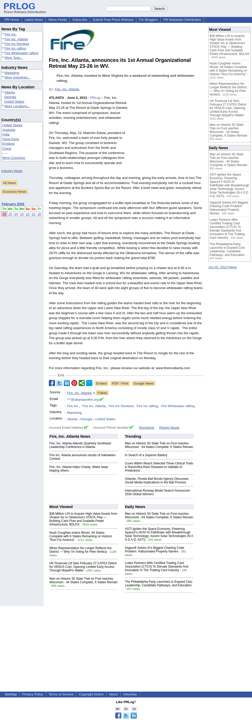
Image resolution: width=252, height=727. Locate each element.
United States (14, 101)
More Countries (13, 158)
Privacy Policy (32, 694)
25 (10, 214)
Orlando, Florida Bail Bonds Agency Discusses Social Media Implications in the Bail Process (156, 480)
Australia (8, 130)
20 (39, 214)
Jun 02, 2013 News (222, 267)
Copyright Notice (91, 694)
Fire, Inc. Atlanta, (67, 89)
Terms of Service (61, 694)
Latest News (33, 20)
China (6, 148)
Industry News (11, 171)
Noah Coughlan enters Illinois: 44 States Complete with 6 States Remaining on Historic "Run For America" (80, 536)
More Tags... (14, 58)
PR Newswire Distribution (182, 20)
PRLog (95, 98)
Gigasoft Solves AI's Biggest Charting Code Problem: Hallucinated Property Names (154, 549)
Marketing (12, 73)
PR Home (12, 20)
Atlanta (9, 92)
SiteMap (11, 694)
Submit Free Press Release (113, 20)
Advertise (130, 694)
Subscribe (79, 20)
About (113, 694)
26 (4, 214)
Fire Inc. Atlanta (16, 39)
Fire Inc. (11, 34)
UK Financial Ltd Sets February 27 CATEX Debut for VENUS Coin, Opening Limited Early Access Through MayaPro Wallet (82, 566)
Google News (144, 383)
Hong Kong (10, 139)
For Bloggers (148, 20)
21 (33, 214)
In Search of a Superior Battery (146, 455)
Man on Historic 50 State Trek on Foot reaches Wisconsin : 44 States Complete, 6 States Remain (159, 445)
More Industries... (17, 77)
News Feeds (57, 20)
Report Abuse (169, 427)
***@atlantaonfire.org (82, 399)
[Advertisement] (167, 133)
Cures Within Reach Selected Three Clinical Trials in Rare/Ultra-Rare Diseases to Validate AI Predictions (159, 467)
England (8, 144)
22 (28, 214)
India (6, 134)
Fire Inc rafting (15, 48)
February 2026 (13, 204)
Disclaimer (147, 427)
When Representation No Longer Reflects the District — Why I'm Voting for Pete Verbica (80, 549)
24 (16, 214)
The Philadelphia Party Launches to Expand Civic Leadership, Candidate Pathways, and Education (159, 583)
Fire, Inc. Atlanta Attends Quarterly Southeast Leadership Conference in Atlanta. (80, 445)
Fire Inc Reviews (17, 44)
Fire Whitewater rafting (21, 53)
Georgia (10, 97)
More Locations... (17, 106)
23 (22, 214)
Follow (102, 393)
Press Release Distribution (25, 10)
